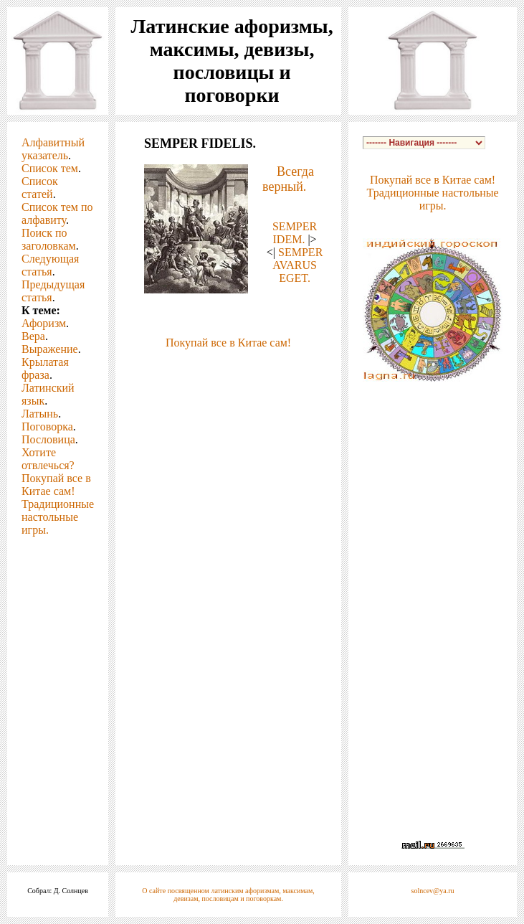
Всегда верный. (288, 179)
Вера (33, 336)
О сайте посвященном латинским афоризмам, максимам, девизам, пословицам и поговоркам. (228, 894)
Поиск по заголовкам (49, 239)
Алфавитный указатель (53, 148)
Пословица (48, 439)
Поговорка (47, 426)
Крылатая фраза (45, 368)
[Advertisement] (228, 370)
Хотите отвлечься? (48, 458)
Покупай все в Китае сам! (56, 484)
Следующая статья (50, 265)
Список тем (50, 168)
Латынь (40, 413)
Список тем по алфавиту (57, 213)
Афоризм (44, 323)
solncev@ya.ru (432, 891)
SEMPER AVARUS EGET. (297, 265)
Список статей (40, 187)
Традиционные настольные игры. (58, 517)
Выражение (50, 349)
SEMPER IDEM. (294, 232)
